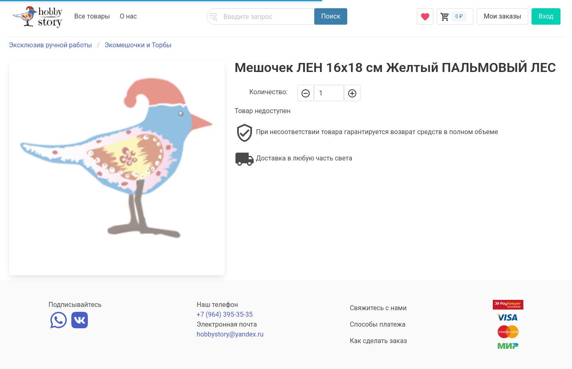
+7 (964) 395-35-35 (225, 314)
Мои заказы (502, 16)
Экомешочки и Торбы (138, 45)
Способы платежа (377, 324)
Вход (546, 16)
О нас (128, 16)
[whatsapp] (58, 319)
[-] (305, 93)
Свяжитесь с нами (378, 308)
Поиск (331, 16)
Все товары (92, 16)
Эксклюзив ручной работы (50, 45)
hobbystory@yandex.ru (230, 334)
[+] (352, 93)
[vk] (79, 319)
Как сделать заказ (378, 341)
